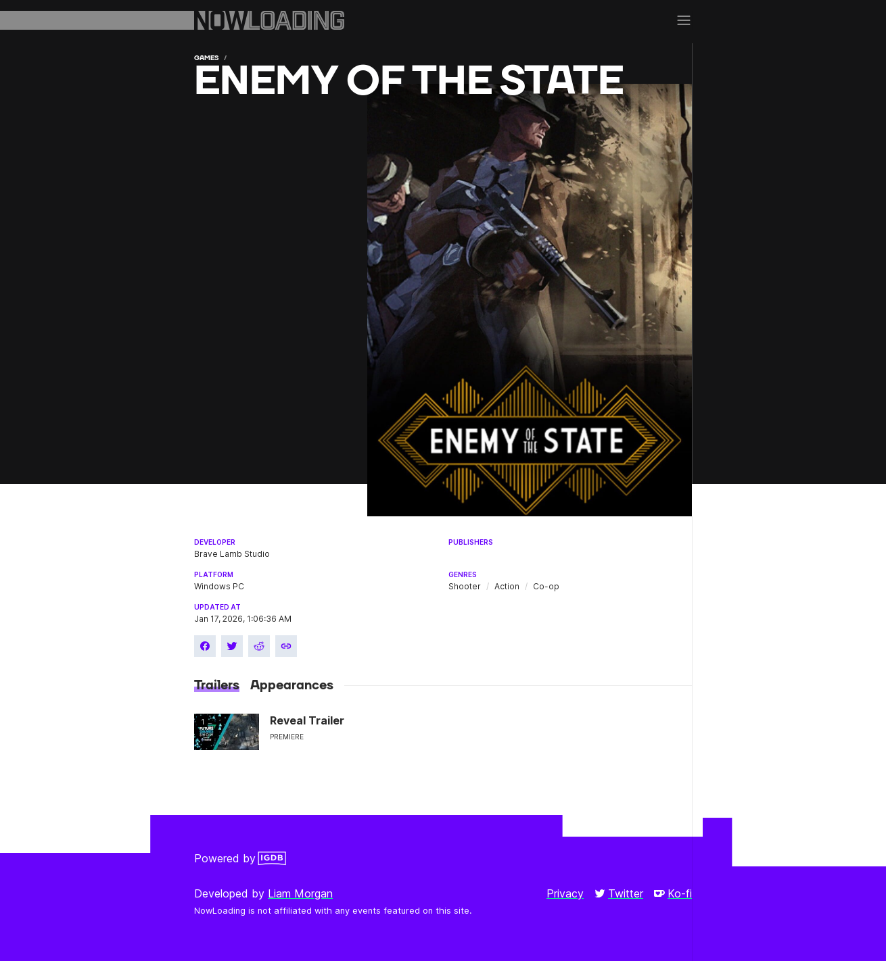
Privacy (565, 893)
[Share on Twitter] (232, 646)
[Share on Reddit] (259, 646)
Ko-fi (673, 893)
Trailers (216, 685)
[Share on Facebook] (205, 646)
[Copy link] (286, 646)
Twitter (618, 893)
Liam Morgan (300, 893)
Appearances (291, 685)
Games (206, 57)
